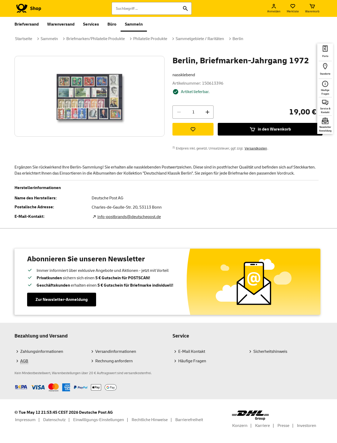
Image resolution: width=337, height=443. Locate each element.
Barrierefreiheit (189, 419)
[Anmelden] (274, 8)
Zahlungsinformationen (41, 351)
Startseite (23, 38)
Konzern (239, 425)
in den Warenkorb (270, 129)
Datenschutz (54, 419)
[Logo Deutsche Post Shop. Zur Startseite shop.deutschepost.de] (27, 8)
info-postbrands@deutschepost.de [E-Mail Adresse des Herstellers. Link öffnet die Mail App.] (129, 216)
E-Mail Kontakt (191, 351)
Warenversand (61, 24)
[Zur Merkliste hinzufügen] (193, 129)
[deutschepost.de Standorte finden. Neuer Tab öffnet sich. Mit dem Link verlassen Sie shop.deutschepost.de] (325, 70)
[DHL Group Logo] (250, 415)
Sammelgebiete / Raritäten (200, 38)
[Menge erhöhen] (207, 112)
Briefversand (26, 24)
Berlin (237, 38)
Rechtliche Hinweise (150, 419)
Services (91, 24)
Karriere (262, 425)
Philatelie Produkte (150, 38)
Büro (111, 24)
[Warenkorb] (312, 8)
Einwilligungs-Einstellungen (98, 419)
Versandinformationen (115, 351)
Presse (283, 425)
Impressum (25, 419)
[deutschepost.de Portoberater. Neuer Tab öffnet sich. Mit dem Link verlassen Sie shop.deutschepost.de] (325, 52)
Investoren (306, 425)
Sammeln (134, 24)
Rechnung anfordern (114, 361)
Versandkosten (256, 148)
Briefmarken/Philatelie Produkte (95, 38)
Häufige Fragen (192, 361)
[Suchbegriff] (152, 8)
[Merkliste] (293, 8)
